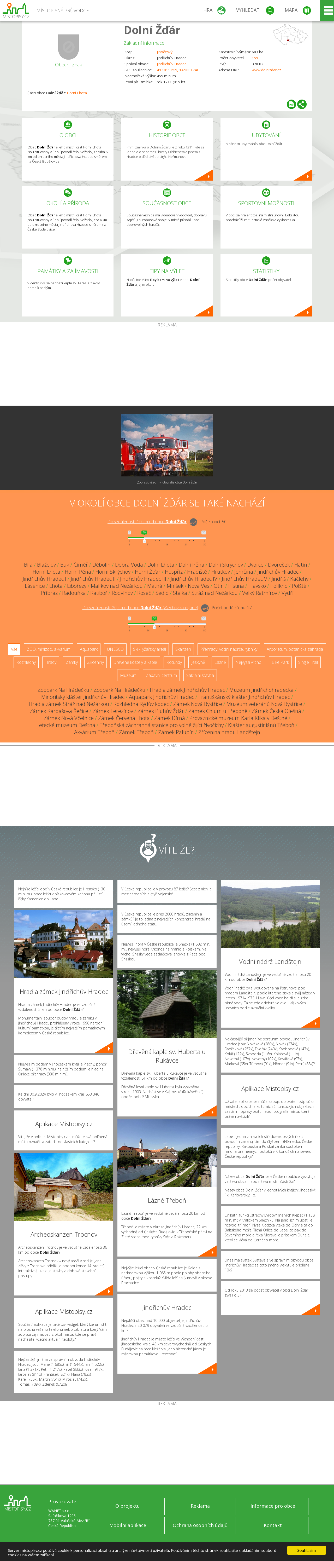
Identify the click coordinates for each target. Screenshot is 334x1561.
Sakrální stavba (200, 675)
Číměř (81, 564)
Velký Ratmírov (259, 592)
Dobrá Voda (129, 564)
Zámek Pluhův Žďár (161, 711)
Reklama (200, 1506)
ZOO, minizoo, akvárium (48, 649)
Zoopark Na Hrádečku (63, 689)
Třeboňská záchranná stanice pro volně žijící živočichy (162, 725)
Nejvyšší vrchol (248, 662)
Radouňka (74, 592)
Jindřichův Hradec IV (194, 578)
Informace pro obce (272, 1506)
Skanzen (183, 649)
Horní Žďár (147, 571)
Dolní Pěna (191, 564)
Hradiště (197, 571)
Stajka (180, 592)
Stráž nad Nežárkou (215, 592)
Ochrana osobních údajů (200, 1525)
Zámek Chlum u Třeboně (217, 711)
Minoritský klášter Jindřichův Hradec (82, 696)
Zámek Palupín (176, 732)
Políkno (279, 585)
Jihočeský (164, 51)
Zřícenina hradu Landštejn (229, 732)
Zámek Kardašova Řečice (59, 711)
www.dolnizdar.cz (266, 69)
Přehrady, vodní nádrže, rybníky (228, 649)
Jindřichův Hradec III (143, 578)
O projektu (127, 1506)
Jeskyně (198, 662)
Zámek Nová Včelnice (69, 718)
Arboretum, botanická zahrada (295, 649)
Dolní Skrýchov (226, 564)
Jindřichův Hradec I (44, 578)
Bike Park (280, 662)
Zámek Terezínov (113, 711)
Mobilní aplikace (127, 1525)
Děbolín (101, 564)
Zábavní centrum (161, 675)
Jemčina (243, 571)
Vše (14, 649)
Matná (154, 585)
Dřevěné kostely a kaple (135, 662)
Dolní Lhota (160, 564)
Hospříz (174, 571)
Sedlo (162, 592)
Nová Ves (198, 585)
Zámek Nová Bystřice (197, 703)
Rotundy (174, 662)
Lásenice (35, 585)
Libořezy (76, 585)
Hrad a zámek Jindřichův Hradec (187, 689)
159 (255, 57)
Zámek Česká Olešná (276, 711)
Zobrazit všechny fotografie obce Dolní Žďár (167, 482)
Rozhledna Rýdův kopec (141, 703)
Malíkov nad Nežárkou (117, 585)
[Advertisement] (167, 366)
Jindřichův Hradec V (244, 578)
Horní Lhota (77, 92)
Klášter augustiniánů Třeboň (261, 725)
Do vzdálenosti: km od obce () (140, 607)
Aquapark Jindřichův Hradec (161, 696)
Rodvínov (122, 592)
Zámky (72, 662)
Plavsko (257, 585)
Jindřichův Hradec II (93, 578)
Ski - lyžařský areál (149, 649)
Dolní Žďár (152, 29)
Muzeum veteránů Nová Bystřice (264, 703)
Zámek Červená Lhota (124, 718)
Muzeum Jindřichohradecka (261, 689)
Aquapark (89, 649)
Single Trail (308, 662)
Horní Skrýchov (113, 571)
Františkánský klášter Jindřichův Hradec (244, 696)
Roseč (144, 592)
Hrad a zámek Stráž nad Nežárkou (69, 703)
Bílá (28, 564)
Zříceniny (95, 662)
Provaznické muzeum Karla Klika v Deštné (238, 718)
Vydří (288, 592)
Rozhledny (26, 662)
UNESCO (115, 649)
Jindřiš (279, 578)
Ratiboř (98, 592)
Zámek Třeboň (136, 732)
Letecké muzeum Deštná (66, 725)
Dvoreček (279, 564)
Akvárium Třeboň (94, 732)
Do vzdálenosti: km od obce (147, 522)
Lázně (220, 662)
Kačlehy (299, 578)
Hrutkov (220, 571)
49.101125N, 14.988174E (178, 69)
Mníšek (175, 585)
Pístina (236, 585)
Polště (299, 585)
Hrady (50, 662)
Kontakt (273, 1525)
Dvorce (255, 564)
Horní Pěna (78, 571)
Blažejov (46, 564)
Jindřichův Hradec (171, 63)
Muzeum (128, 675)
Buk (64, 564)
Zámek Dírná (169, 718)
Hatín (300, 564)
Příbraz (49, 592)
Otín (219, 585)
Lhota (56, 585)
